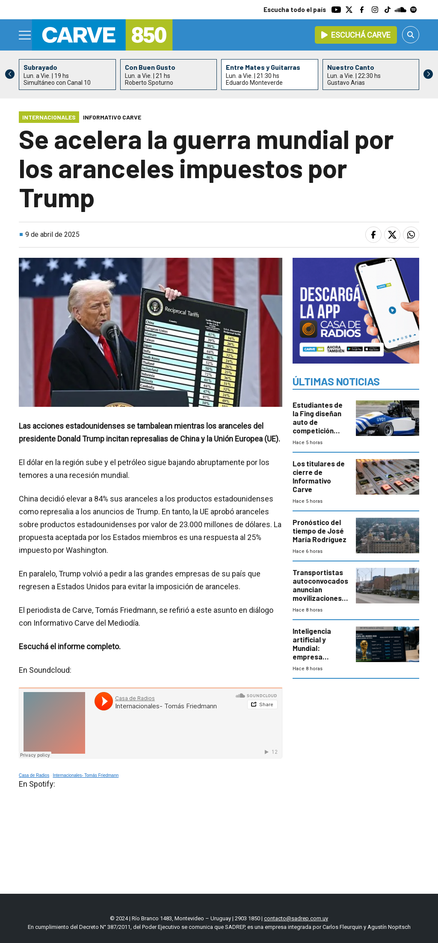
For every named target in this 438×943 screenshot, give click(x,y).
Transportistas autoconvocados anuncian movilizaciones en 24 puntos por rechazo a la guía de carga (320, 598)
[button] (428, 74)
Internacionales (49, 117)
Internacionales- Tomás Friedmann (86, 775)
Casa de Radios (34, 775)
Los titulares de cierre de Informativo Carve (319, 476)
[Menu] (25, 35)
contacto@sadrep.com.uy (296, 918)
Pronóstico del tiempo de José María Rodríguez (319, 530)
